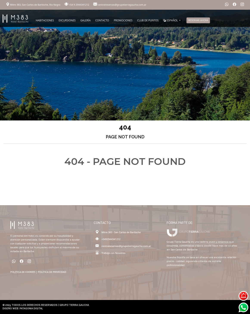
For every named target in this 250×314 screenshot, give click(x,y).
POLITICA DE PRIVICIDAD (52, 271)
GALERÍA (85, 20)
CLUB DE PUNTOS (147, 20)
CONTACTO (102, 20)
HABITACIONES (45, 20)
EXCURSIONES (67, 20)
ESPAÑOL (171, 20)
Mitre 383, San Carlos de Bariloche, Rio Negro (33, 4)
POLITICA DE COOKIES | (24, 271)
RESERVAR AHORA (198, 20)
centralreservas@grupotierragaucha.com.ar (119, 4)
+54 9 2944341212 (77, 4)
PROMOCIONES (123, 20)
